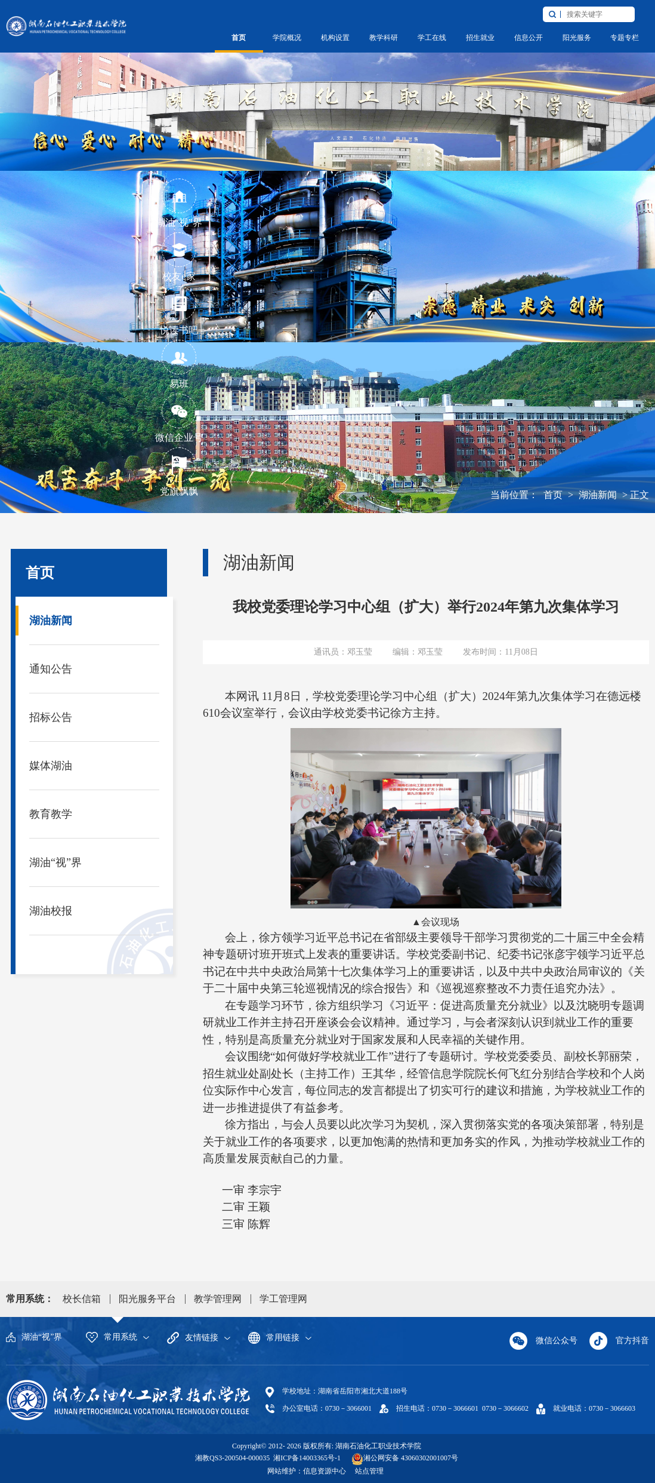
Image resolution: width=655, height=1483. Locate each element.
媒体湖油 (50, 766)
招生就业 (480, 37)
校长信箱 (82, 1299)
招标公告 (50, 717)
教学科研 (383, 37)
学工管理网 (283, 1299)
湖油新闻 (598, 495)
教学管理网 (218, 1299)
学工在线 (432, 37)
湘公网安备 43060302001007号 (410, 1458)
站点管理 (369, 1471)
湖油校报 (50, 911)
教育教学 (50, 814)
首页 (238, 37)
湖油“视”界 (55, 862)
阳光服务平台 (147, 1299)
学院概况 (287, 37)
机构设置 (335, 37)
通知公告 (50, 669)
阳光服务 (577, 37)
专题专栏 (624, 37)
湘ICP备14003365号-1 (306, 1458)
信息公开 (528, 37)
